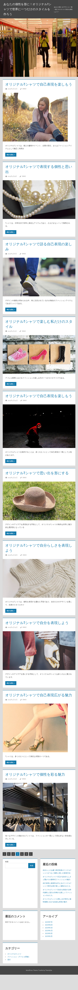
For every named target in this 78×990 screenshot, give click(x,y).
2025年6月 (49, 940)
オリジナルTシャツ (14, 969)
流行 (9, 975)
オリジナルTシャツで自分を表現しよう (37, 633)
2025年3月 (49, 949)
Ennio (24, 94)
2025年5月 (49, 943)
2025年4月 (49, 946)
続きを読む (10, 160)
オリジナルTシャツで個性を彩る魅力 (36, 789)
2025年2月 (49, 952)
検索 (6, 877)
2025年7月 (49, 937)
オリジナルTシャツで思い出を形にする (37, 483)
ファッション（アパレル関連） (18, 972)
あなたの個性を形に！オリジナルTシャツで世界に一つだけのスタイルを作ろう (27, 9)
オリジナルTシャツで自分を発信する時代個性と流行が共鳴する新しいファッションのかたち (57, 908)
